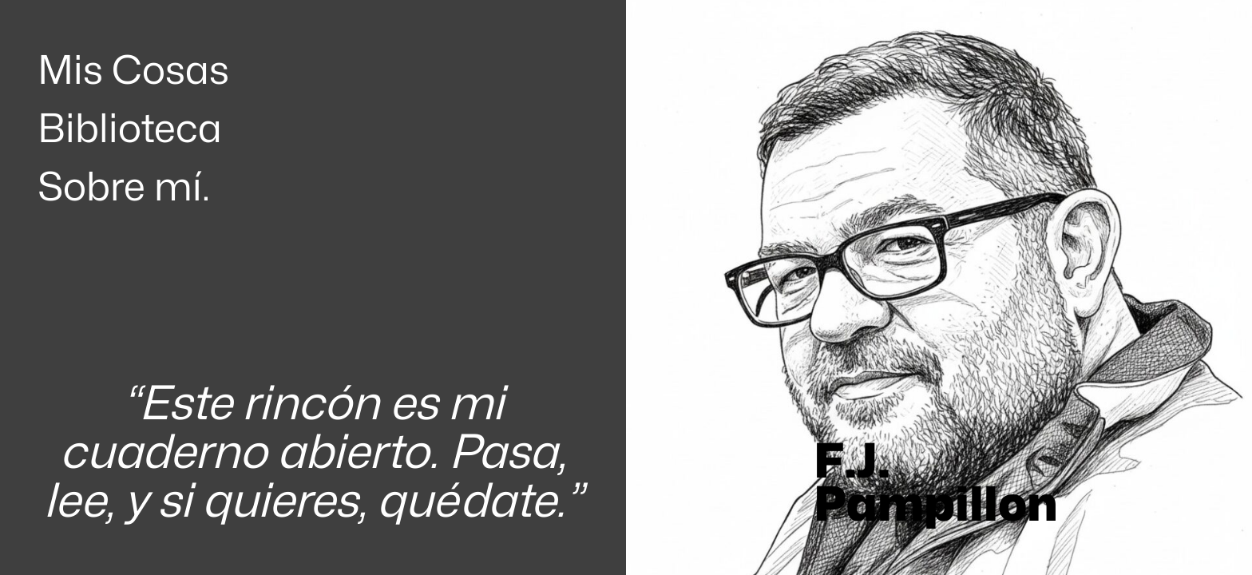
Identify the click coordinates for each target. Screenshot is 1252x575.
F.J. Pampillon (936, 482)
